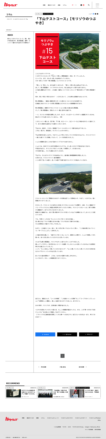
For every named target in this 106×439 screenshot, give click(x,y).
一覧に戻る (62, 367)
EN (76, 5)
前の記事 (81, 367)
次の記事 (43, 367)
